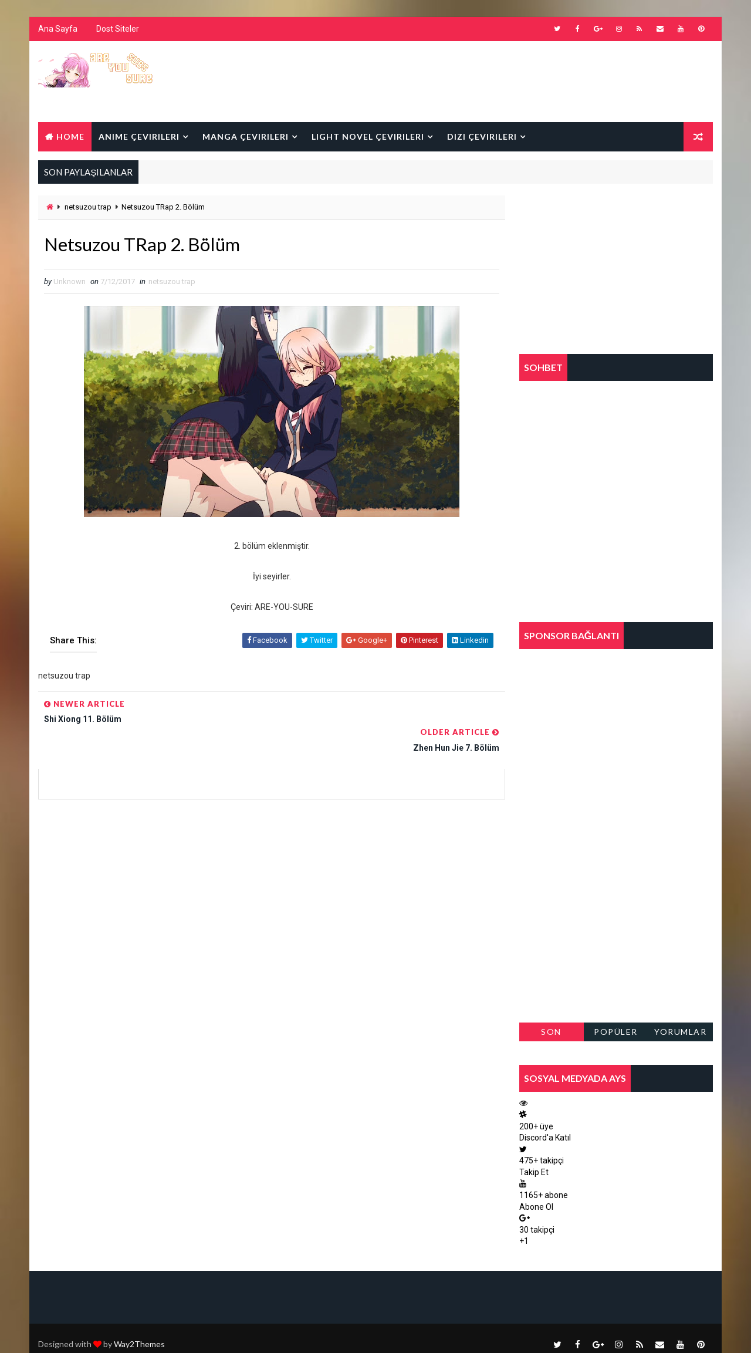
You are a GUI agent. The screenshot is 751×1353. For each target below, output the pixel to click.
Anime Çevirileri (139, 136)
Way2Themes (139, 1332)
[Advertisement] (498, 81)
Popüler (616, 1032)
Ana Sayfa (57, 29)
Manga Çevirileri (245, 136)
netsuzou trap (88, 207)
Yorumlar (680, 1032)
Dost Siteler (117, 29)
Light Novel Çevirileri (368, 136)
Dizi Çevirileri (482, 136)
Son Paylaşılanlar (551, 1034)
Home (70, 136)
